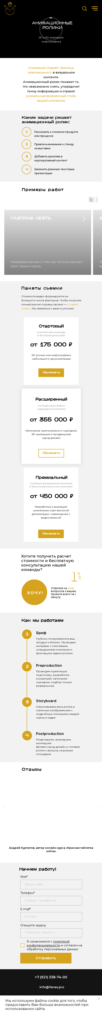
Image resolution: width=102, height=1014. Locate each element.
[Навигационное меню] (95, 8)
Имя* (24, 877)
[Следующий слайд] (98, 807)
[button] (84, 8)
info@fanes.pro (51, 987)
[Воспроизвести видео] (51, 807)
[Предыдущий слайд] (3, 807)
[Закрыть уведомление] (99, 999)
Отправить (46, 958)
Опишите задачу (33, 925)
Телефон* (27, 893)
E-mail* (25, 909)
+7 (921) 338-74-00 (51, 977)
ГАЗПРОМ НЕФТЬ (31, 219)
